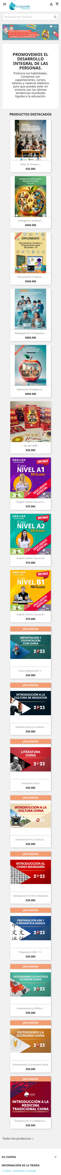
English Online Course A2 (30, 558)
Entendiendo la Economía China (30, 1064)
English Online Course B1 (30, 614)
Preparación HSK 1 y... (30, 952)
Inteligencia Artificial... (30, 220)
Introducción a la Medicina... (31, 1120)
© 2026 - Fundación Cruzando (19, 1170)
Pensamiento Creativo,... (30, 276)
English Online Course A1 (30, 501)
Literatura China (30, 783)
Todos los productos (18, 1139)
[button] (6, 32)
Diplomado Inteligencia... (30, 389)
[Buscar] (30, 16)
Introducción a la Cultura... (31, 726)
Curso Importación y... (31, 670)
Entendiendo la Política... (30, 1008)
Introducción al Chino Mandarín (30, 895)
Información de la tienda (21, 1165)
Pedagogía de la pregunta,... (30, 333)
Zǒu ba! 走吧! (31, 445)
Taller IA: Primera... (30, 164)
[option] (30, 32)
